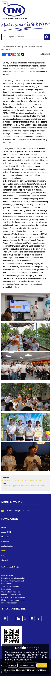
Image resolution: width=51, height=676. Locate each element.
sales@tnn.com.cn (21, 511)
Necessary (9, 670)
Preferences (33, 670)
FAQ (3, 555)
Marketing (45, 670)
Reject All (12, 665)
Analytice (21, 670)
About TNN (6, 532)
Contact (4, 560)
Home (3, 527)
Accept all (42, 665)
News (3, 551)
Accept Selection (27, 665)
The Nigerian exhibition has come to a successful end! (21, 480)
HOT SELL (5, 537)
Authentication (7, 546)
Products (5, 541)
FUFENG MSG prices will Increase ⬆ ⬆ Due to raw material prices (23, 487)
